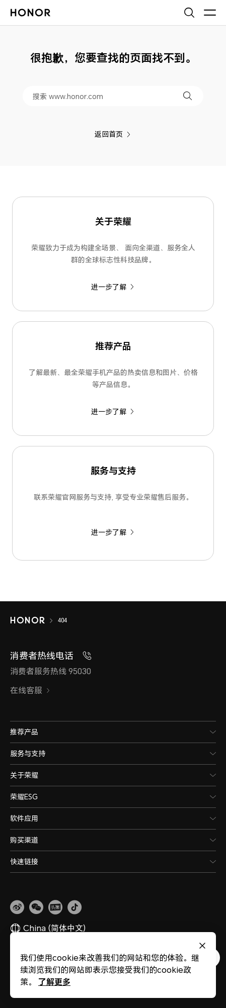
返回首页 (113, 134)
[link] (17, 907)
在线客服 (30, 690)
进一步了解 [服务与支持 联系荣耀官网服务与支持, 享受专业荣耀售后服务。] (112, 532)
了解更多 (54, 981)
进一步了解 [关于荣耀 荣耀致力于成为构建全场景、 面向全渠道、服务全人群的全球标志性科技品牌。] (112, 287)
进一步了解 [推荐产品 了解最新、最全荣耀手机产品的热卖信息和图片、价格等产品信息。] (112, 411)
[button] (187, 95)
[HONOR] (34, 620)
